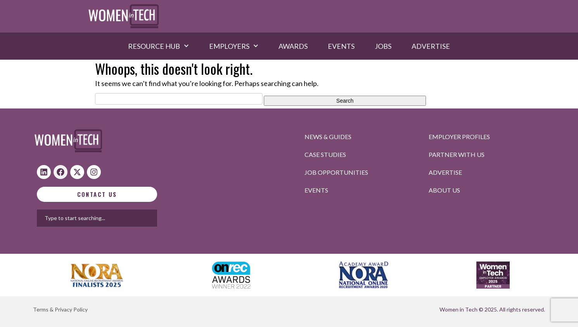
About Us (444, 190)
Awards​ (293, 46)
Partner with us (457, 154)
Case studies (325, 154)
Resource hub (158, 46)
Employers (233, 46)
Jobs (383, 46)
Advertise (431, 46)
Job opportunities (336, 172)
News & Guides (328, 136)
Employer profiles (459, 136)
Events (341, 46)
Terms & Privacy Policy (60, 309)
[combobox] (122, 218)
